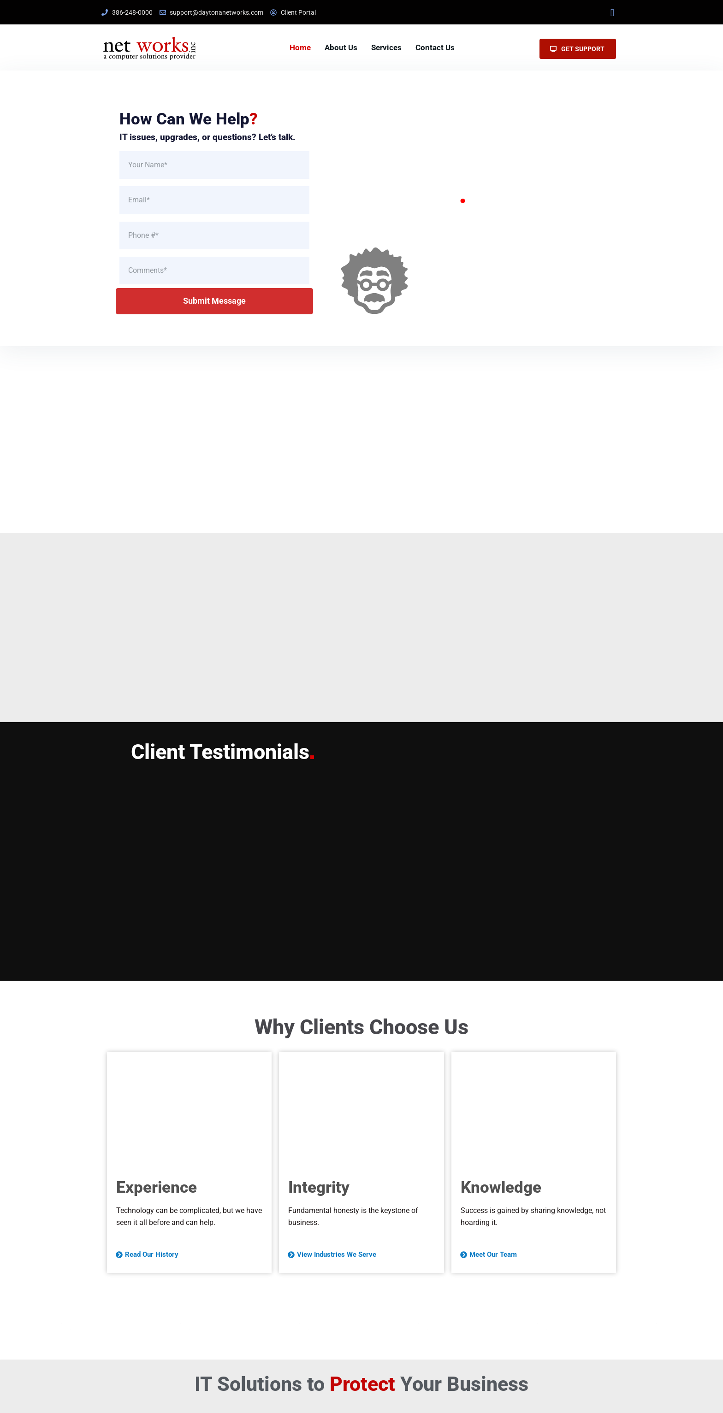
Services (386, 47)
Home (300, 47)
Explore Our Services (457, 277)
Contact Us (435, 47)
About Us (341, 47)
